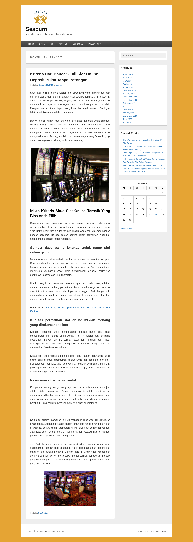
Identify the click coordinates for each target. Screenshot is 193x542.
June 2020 (127, 119)
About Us (63, 44)
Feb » (129, 228)
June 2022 (127, 106)
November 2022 (130, 100)
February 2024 (129, 74)
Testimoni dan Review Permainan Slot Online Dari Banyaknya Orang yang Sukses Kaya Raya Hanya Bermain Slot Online (144, 168)
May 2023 (127, 81)
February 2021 (129, 109)
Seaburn (36, 29)
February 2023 (129, 90)
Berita (42, 44)
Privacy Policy (94, 44)
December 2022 (130, 97)
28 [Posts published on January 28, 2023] (156, 214)
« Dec (123, 228)
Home (31, 44)
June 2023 (127, 78)
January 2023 (129, 93)
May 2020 (127, 122)
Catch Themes (161, 531)
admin (59, 85)
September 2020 (130, 116)
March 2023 (128, 87)
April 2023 (127, 84)
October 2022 (129, 103)
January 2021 (129, 113)
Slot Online (43, 513)
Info (51, 44)
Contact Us (78, 44)
